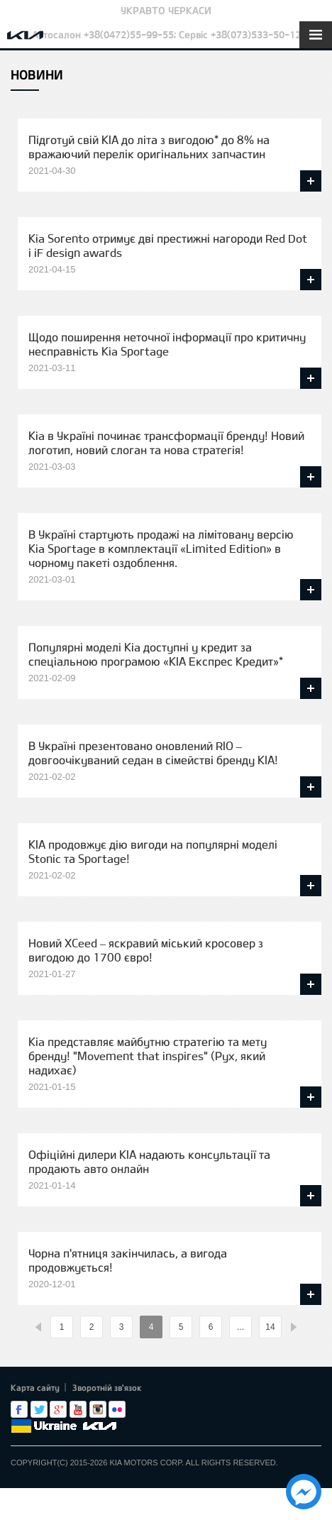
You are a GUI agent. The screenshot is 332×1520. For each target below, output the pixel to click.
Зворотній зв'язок (107, 1387)
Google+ (58, 1409)
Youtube (78, 1409)
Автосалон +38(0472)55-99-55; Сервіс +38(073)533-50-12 (166, 34)
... (240, 1327)
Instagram (97, 1409)
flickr (117, 1409)
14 (270, 1327)
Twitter (39, 1409)
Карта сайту (35, 1387)
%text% (38, 1327)
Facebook (19, 1409)
